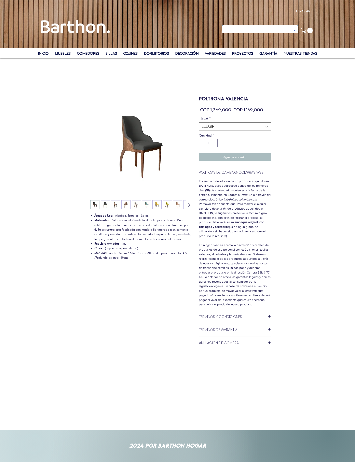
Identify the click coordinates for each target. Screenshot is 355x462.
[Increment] (214, 143)
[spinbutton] (208, 143)
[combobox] (235, 126)
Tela (205, 118)
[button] (307, 30)
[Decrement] (202, 143)
